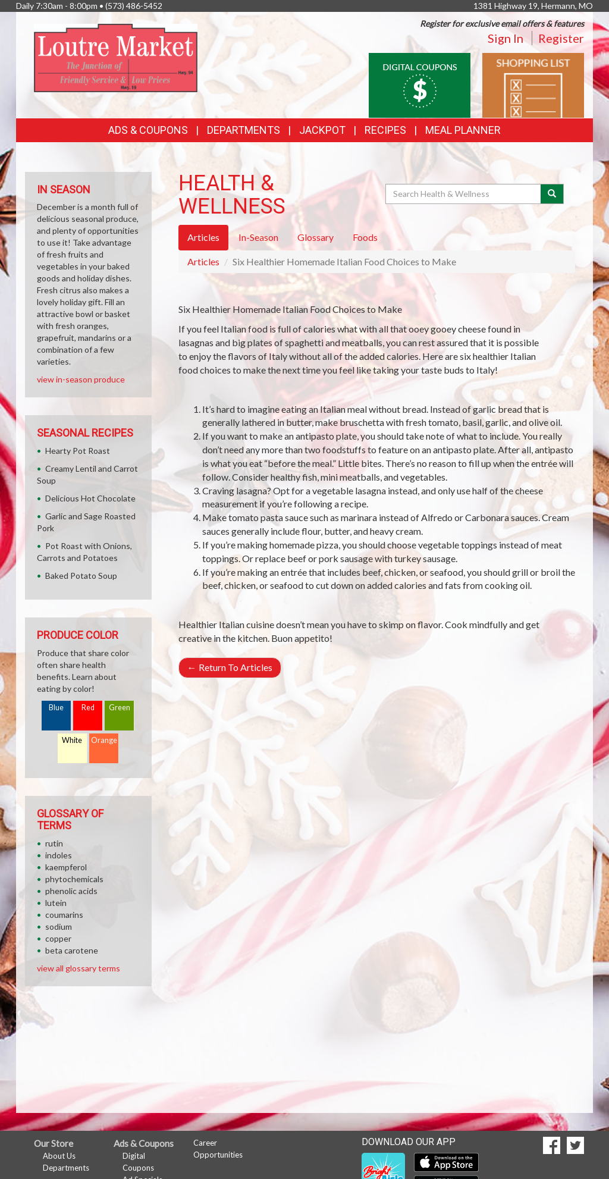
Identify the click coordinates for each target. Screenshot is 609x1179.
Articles (203, 261)
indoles (58, 855)
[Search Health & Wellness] (463, 194)
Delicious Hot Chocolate (90, 498)
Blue (56, 707)
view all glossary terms (78, 968)
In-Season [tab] (258, 237)
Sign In (505, 38)
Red (88, 707)
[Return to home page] (115, 57)
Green (119, 707)
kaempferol (66, 867)
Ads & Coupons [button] (148, 130)
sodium (58, 926)
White (72, 740)
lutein (56, 903)
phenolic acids (71, 891)
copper (58, 938)
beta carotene (71, 950)
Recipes (385, 130)
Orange (104, 740)
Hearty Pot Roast (77, 451)
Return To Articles (229, 667)
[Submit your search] (552, 194)
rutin (54, 843)
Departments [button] (243, 130)
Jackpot (322, 130)
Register (561, 38)
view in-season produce (81, 379)
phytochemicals (74, 879)
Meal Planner (463, 130)
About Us (59, 1156)
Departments (66, 1167)
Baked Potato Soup (81, 575)
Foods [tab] (365, 237)
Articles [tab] (203, 237)
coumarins (64, 915)
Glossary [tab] (315, 237)
